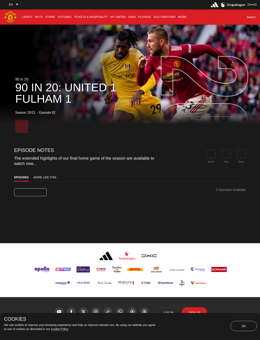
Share (241, 161)
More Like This (45, 177)
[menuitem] (27, 17)
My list (211, 161)
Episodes (21, 177)
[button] (10, 4)
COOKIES (15, 319)
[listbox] (30, 192)
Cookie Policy (59, 329)
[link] (241, 153)
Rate (226, 161)
